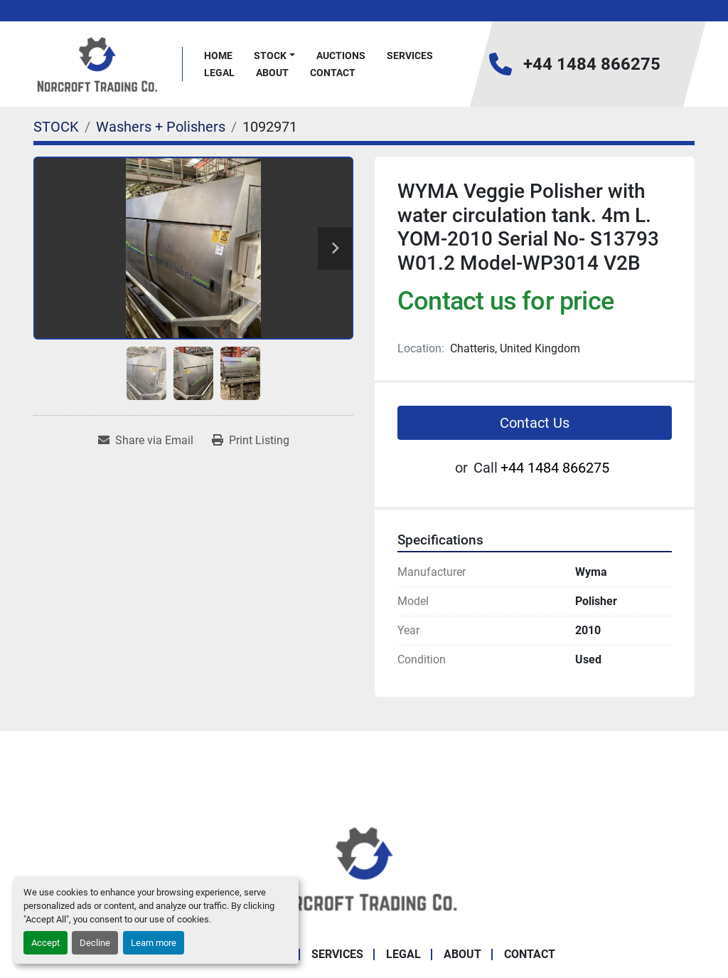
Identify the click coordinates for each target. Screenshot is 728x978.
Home (218, 55)
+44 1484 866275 (591, 64)
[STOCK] (56, 126)
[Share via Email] (146, 440)
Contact (332, 72)
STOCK (270, 55)
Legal (219, 72)
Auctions (340, 55)
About (272, 72)
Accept (45, 942)
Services (410, 55)
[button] (274, 55)
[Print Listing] (251, 440)
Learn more (153, 942)
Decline (95, 942)
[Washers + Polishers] (160, 126)
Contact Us (534, 422)
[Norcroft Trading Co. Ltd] (364, 867)
